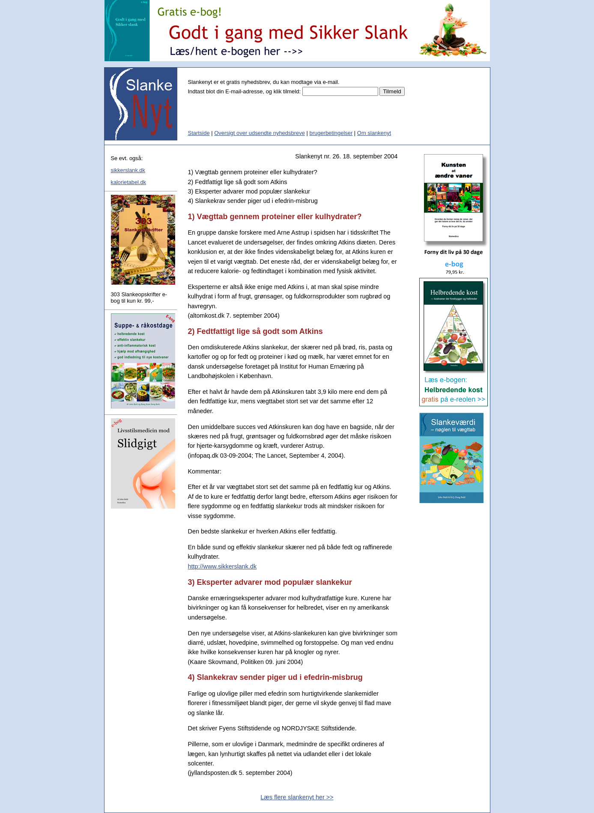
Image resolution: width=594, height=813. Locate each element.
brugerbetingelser (330, 133)
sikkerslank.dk (128, 170)
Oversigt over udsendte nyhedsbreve (259, 133)
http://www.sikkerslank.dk (222, 566)
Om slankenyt (374, 133)
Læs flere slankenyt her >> (296, 797)
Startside (199, 133)
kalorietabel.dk (128, 182)
